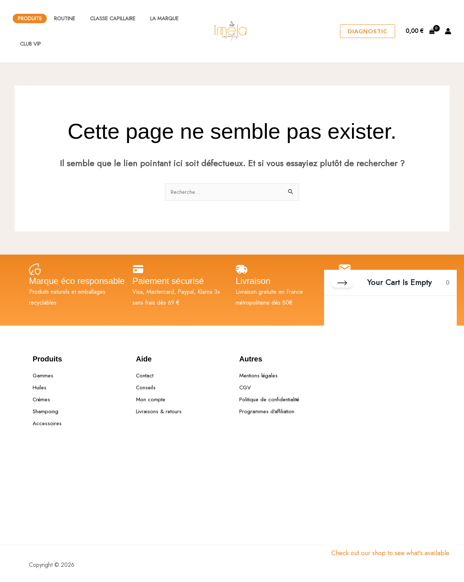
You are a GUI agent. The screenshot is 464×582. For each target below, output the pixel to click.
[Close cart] (342, 285)
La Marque (154, 18)
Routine (62, 18)
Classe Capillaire (106, 18)
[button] (367, 31)
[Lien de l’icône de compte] (448, 31)
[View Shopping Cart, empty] (420, 31)
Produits (30, 18)
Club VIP (28, 43)
